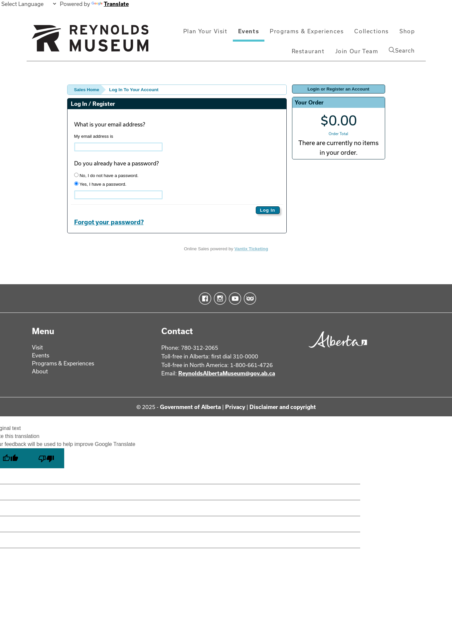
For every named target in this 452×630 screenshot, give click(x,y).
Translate (110, 4)
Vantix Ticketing (251, 248)
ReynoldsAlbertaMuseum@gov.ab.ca (226, 373)
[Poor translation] (46, 458)
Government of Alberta (190, 407)
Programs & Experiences (307, 31)
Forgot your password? (109, 222)
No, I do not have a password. (106, 175)
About (40, 371)
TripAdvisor (248, 298)
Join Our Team (356, 51)
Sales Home (86, 89)
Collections (371, 31)
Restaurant (308, 51)
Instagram (218, 298)
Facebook (203, 298)
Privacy (235, 407)
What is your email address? (109, 124)
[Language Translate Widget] (28, 3)
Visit (37, 347)
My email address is (93, 136)
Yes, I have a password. (100, 184)
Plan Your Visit (205, 31)
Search (402, 50)
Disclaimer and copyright (282, 407)
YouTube (233, 298)
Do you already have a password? (116, 163)
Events (248, 31)
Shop (407, 31)
